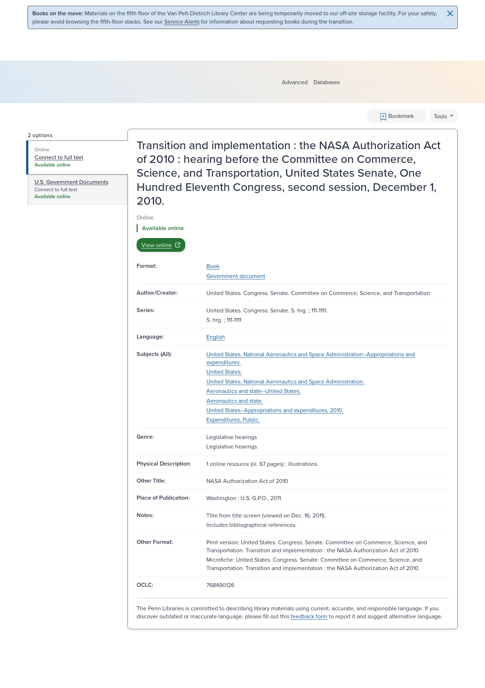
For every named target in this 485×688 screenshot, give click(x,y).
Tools (441, 116)
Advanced (295, 82)
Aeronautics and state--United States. (253, 391)
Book (212, 266)
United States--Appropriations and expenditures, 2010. (275, 410)
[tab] (77, 157)
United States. (224, 372)
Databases (327, 82)
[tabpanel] (292, 232)
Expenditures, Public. (233, 419)
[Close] (450, 13)
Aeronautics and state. (234, 401)
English (215, 337)
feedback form (309, 616)
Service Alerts (181, 21)
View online (161, 245)
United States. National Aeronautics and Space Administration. (285, 381)
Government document (235, 276)
